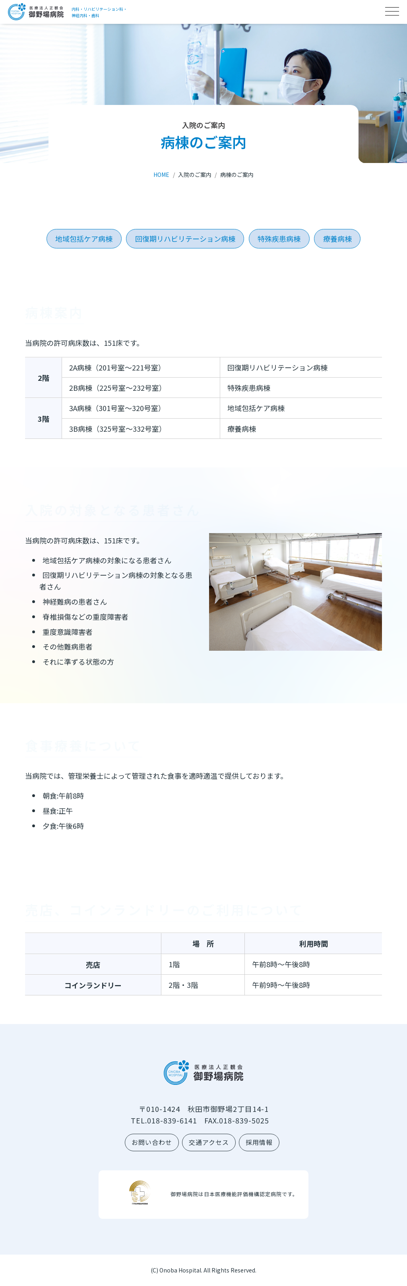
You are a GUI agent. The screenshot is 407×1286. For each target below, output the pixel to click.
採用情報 (259, 1142)
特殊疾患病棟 (279, 238)
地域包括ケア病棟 (83, 238)
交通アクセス (209, 1142)
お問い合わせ (152, 1142)
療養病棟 (337, 238)
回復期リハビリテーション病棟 (185, 238)
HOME (161, 174)
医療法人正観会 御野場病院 (36, 12)
